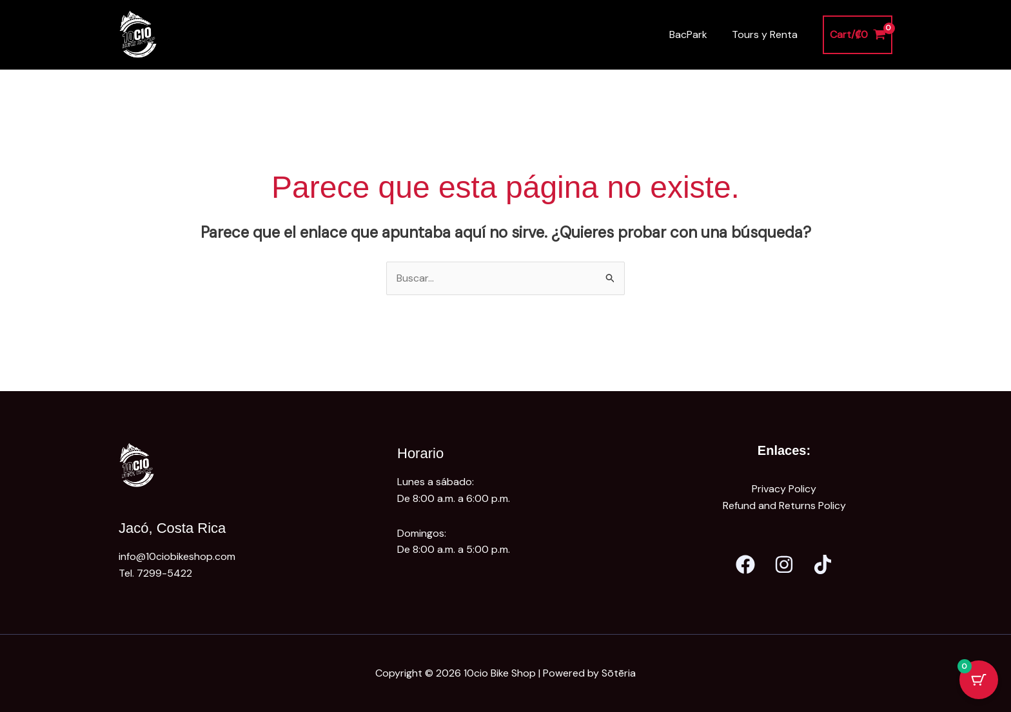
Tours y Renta (767, 34)
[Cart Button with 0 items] (978, 679)
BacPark (694, 34)
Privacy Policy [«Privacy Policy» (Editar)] (784, 489)
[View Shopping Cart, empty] (857, 34)
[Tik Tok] (822, 564)
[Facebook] (745, 564)
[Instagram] (784, 564)
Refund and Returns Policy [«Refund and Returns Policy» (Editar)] (784, 505)
